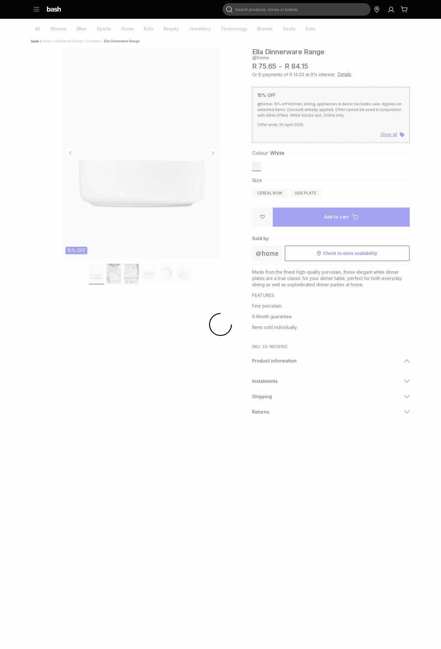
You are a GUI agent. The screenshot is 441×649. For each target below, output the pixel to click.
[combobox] (297, 9)
